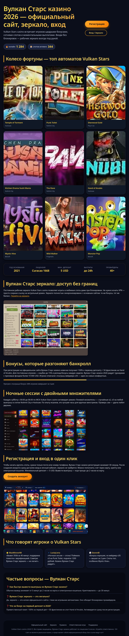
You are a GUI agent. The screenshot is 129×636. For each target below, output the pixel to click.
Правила (63, 625)
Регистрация (97, 24)
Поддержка (93, 625)
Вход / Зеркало (96, 33)
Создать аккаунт (18, 476)
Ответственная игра (77, 625)
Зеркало (53, 625)
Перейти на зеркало (20, 296)
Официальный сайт (39, 625)
